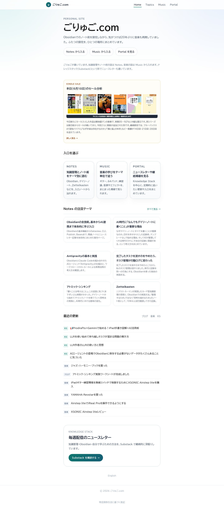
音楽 (153, 316)
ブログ (145, 316)
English (112, 476)
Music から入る (101, 51)
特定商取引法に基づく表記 (112, 502)
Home (137, 5)
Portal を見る (126, 51)
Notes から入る (75, 51)
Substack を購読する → (86, 458)
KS (159, 316)
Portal (174, 5)
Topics (149, 5)
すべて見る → (154, 209)
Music (162, 5)
